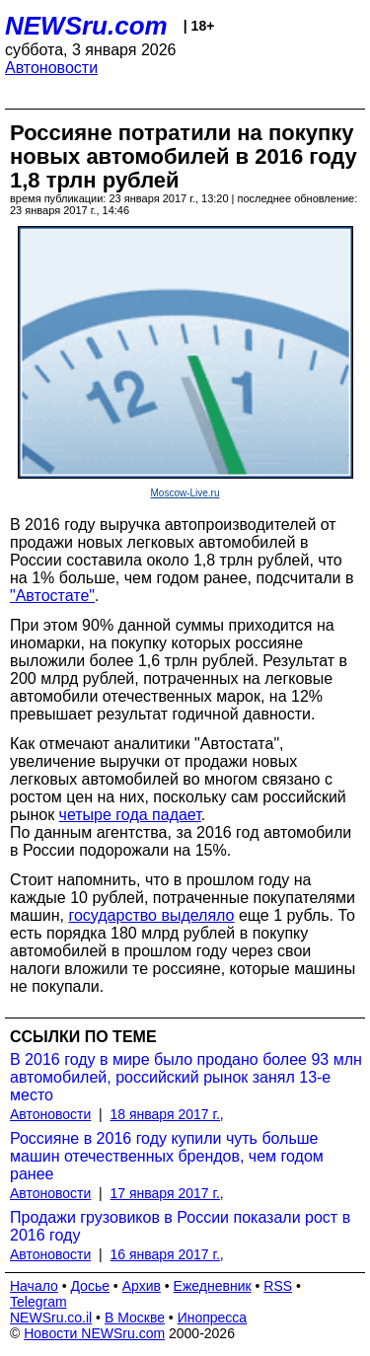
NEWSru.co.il (51, 1317)
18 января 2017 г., (167, 1114)
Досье (90, 1286)
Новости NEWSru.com (94, 1333)
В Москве (135, 1317)
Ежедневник (213, 1286)
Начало (34, 1286)
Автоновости (51, 67)
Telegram (38, 1302)
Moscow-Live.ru (184, 493)
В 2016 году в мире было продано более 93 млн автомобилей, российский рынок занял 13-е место (186, 1077)
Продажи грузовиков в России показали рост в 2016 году (180, 1226)
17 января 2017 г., (167, 1193)
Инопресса (213, 1317)
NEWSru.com (86, 25)
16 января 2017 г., (167, 1254)
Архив (141, 1286)
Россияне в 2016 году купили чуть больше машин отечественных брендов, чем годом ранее (167, 1156)
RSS (277, 1286)
